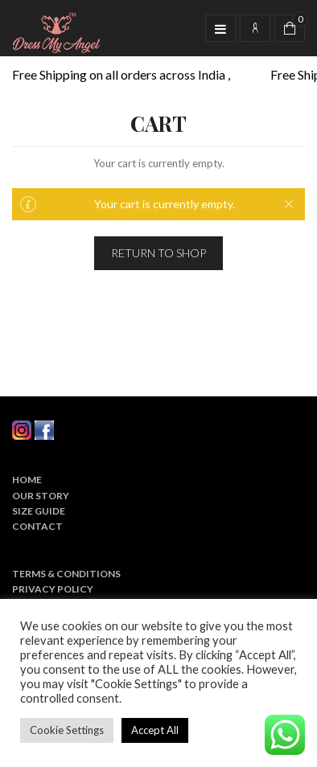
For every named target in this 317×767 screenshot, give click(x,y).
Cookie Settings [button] (67, 730)
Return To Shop (158, 253)
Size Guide (38, 511)
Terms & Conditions (66, 574)
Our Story (40, 496)
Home (27, 480)
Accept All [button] (155, 730)
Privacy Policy (52, 589)
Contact (37, 526)
